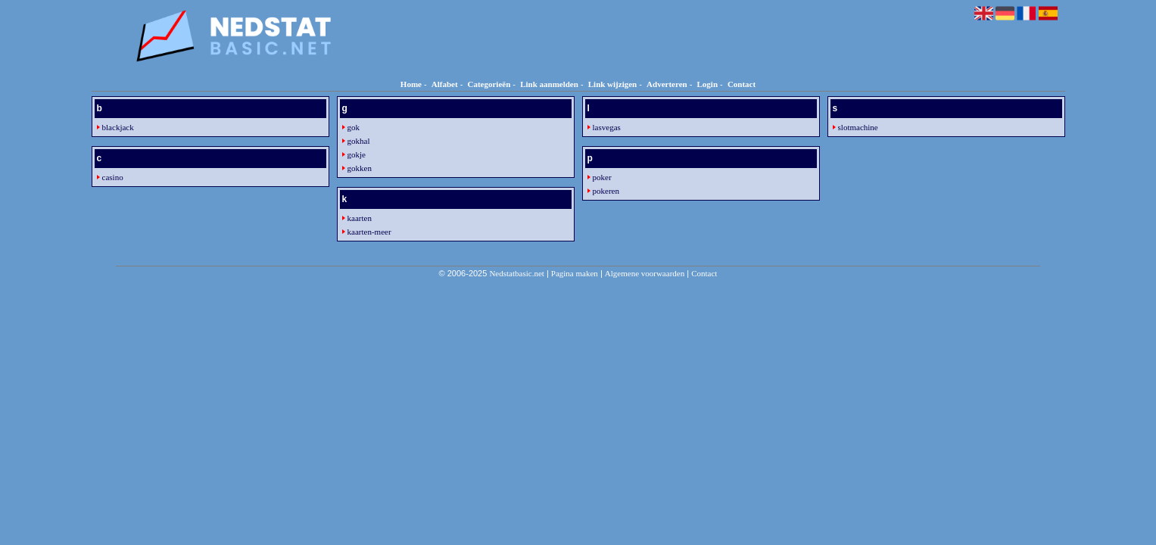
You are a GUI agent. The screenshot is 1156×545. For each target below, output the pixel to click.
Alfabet (445, 84)
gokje (356, 154)
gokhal (358, 140)
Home (411, 84)
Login (707, 84)
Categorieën (488, 84)
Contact (742, 84)
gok (353, 127)
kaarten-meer (369, 231)
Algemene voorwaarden (644, 273)
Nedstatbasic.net (516, 273)
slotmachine (858, 127)
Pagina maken (574, 273)
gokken (359, 168)
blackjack (118, 127)
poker (602, 177)
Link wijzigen (612, 84)
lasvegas (607, 127)
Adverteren (667, 84)
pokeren (606, 190)
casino (112, 177)
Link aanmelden (549, 84)
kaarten (359, 218)
